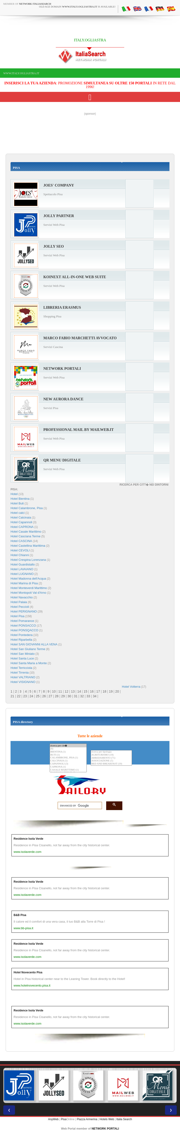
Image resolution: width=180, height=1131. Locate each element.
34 (95, 696)
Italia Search (124, 1119)
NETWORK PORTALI (105, 1128)
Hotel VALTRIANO (23, 677)
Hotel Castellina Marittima (28, 545)
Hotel (15, 494)
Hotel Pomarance (22, 621)
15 (85, 691)
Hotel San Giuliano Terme (28, 649)
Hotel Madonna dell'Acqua (28, 578)
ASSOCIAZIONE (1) (111, 760)
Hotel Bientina (20, 498)
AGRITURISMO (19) (111, 755)
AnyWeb (53, 1119)
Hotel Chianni (20, 555)
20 (117, 691)
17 (98, 691)
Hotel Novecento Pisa (28, 972)
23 (25, 696)
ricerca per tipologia (111, 751)
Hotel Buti (17, 503)
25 (38, 696)
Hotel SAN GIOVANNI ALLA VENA (34, 644)
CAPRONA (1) (68, 766)
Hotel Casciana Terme (26, 536)
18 (104, 691)
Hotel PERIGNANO (24, 611)
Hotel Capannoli (21, 522)
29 (63, 696)
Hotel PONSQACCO (24, 630)
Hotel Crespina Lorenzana (28, 560)
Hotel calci (18, 513)
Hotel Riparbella (21, 639)
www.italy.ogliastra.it (21, 73)
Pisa (63, 1119)
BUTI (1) (68, 755)
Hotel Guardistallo (23, 564)
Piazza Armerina (87, 1119)
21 (12, 696)
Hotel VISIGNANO (23, 682)
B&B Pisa (20, 915)
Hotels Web (107, 1119)
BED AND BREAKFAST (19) (111, 763)
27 (50, 696)
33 (88, 696)
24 (31, 696)
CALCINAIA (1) (68, 760)
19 (111, 691)
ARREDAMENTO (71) (111, 758)
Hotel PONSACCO (23, 625)
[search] (78, 805)
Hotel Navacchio (22, 597)
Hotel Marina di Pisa (24, 583)
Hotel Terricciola (21, 668)
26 (44, 696)
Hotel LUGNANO (22, 574)
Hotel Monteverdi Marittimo (29, 588)
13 (73, 691)
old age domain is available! (77, 6)
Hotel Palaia (19, 602)
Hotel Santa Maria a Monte (29, 663)
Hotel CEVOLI (20, 550)
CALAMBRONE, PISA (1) (68, 757)
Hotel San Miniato (23, 653)
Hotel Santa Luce (22, 658)
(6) (68, 748)
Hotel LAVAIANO (22, 569)
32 (82, 696)
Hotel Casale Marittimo (26, 531)
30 (69, 696)
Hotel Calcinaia (21, 517)
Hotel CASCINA (21, 541)
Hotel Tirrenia (20, 672)
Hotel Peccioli (20, 606)
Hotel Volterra (131, 686)
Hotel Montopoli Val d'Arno (28, 592)
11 (60, 691)
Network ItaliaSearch (35, 3)
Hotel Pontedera (22, 635)
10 (54, 691)
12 (66, 691)
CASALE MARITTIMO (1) (68, 770)
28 (57, 696)
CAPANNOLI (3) (68, 763)
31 (76, 696)
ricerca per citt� (68, 745)
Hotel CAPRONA (22, 527)
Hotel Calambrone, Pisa (27, 508)
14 (79, 691)
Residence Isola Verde (28, 838)
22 (19, 696)
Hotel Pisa (17, 616)
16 (92, 691)
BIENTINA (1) (68, 751)
